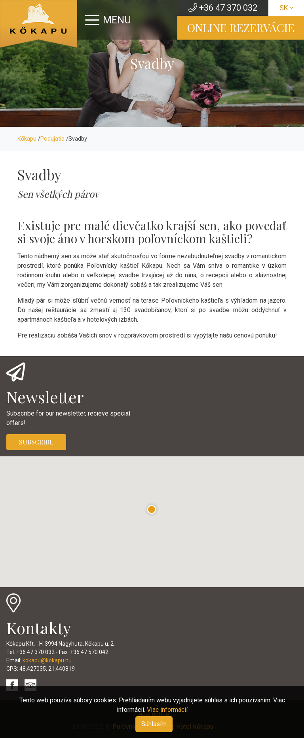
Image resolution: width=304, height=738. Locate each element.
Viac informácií (167, 709)
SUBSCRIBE (36, 442)
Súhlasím (154, 724)
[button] (152, 510)
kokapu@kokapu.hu (47, 660)
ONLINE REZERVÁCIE (240, 27)
